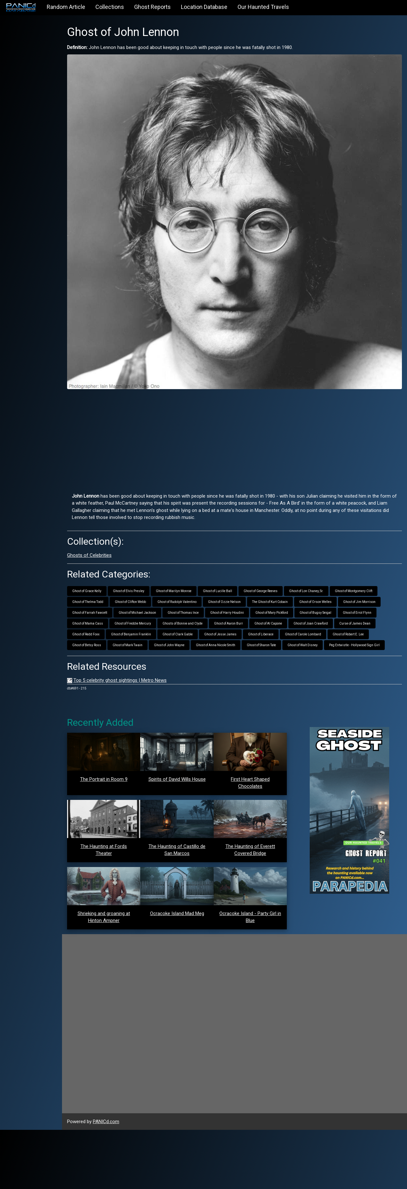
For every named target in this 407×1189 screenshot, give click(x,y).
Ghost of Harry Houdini (244, 595)
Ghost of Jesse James (238, 617)
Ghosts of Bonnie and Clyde (200, 606)
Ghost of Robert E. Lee (365, 617)
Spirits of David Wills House (188, 772)
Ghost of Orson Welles (333, 584)
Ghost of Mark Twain (145, 627)
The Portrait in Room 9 (119, 772)
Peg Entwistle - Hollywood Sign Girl (115, 638)
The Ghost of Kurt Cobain (287, 584)
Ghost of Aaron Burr (245, 606)
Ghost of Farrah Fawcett (107, 595)
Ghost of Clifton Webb (147, 584)
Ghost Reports (152, 6)
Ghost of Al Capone (286, 606)
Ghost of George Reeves (278, 573)
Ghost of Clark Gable (195, 617)
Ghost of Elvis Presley (146, 573)
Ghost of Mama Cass (105, 606)
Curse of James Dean (372, 606)
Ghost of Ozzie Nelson (241, 584)
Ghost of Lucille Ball (235, 573)
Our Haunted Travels (263, 6)
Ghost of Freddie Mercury (150, 606)
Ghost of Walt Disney (320, 627)
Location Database (204, 6)
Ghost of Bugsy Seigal (333, 595)
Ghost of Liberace (278, 617)
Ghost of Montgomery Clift (371, 573)
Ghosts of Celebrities (107, 538)
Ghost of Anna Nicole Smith (233, 627)
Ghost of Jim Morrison (377, 584)
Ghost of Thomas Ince (200, 595)
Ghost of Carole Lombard (320, 617)
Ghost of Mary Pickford (289, 595)
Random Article (66, 6)
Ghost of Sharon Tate (278, 627)
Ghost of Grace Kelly (104, 573)
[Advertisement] (243, 420)
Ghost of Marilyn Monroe (191, 573)
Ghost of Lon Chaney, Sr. (324, 573)
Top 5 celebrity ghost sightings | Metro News (137, 673)
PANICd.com (123, 1181)
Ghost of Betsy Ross (104, 627)
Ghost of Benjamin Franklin (148, 617)
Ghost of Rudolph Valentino (194, 584)
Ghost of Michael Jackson (155, 595)
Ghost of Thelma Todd (105, 584)
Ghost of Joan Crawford (328, 606)
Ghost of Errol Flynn (374, 595)
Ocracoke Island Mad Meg (189, 973)
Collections (109, 6)
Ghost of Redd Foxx (103, 617)
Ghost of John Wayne (186, 627)
